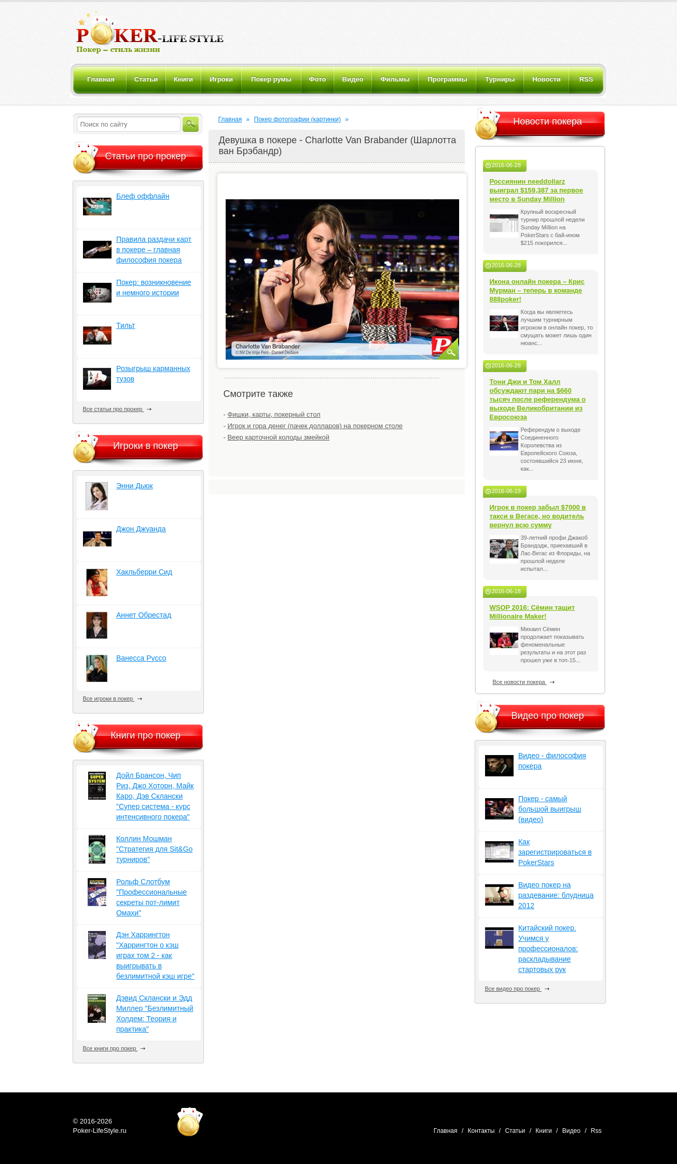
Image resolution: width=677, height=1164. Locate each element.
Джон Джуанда (141, 529)
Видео (571, 1130)
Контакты (481, 1130)
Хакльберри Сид (144, 572)
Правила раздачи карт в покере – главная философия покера (153, 249)
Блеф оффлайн (142, 196)
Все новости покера (524, 682)
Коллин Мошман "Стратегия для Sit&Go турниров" (154, 849)
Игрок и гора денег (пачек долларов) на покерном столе (315, 426)
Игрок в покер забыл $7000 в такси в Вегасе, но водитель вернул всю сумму (538, 516)
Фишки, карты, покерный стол (273, 414)
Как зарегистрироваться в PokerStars (555, 852)
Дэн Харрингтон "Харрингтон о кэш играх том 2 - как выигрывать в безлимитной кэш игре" (155, 955)
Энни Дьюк (134, 486)
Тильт (125, 325)
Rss (596, 1130)
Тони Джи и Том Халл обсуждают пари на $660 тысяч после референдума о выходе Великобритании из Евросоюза (538, 399)
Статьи (515, 1130)
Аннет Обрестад (143, 615)
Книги (543, 1130)
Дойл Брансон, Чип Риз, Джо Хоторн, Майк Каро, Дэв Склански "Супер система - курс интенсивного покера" (155, 796)
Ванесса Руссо (141, 658)
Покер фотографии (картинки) (297, 119)
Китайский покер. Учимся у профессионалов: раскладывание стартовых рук (548, 949)
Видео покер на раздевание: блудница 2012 (555, 895)
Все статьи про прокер (117, 409)
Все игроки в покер (113, 698)
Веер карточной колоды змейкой (278, 437)
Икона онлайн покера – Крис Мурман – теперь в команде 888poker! (537, 290)
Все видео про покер (517, 988)
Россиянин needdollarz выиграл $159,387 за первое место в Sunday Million (537, 190)
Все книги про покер (114, 1048)
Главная (230, 119)
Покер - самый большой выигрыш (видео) (549, 809)
